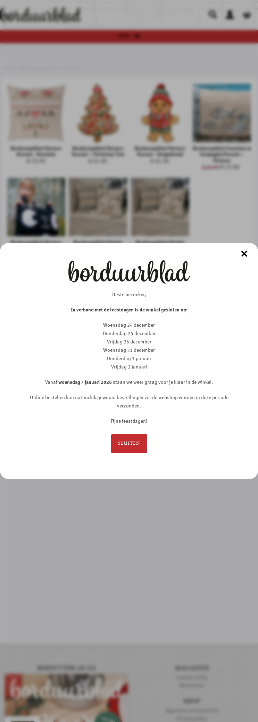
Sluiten (129, 443)
